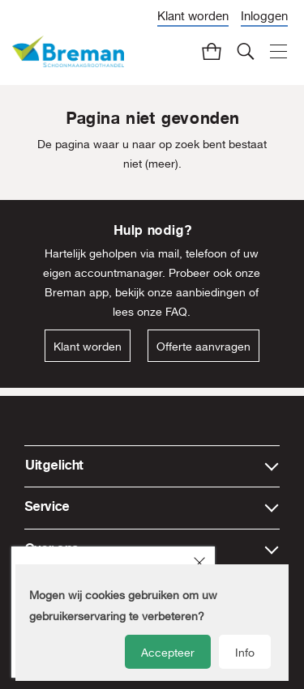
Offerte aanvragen (203, 346)
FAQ (176, 311)
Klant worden (193, 15)
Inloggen (264, 15)
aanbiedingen (211, 292)
